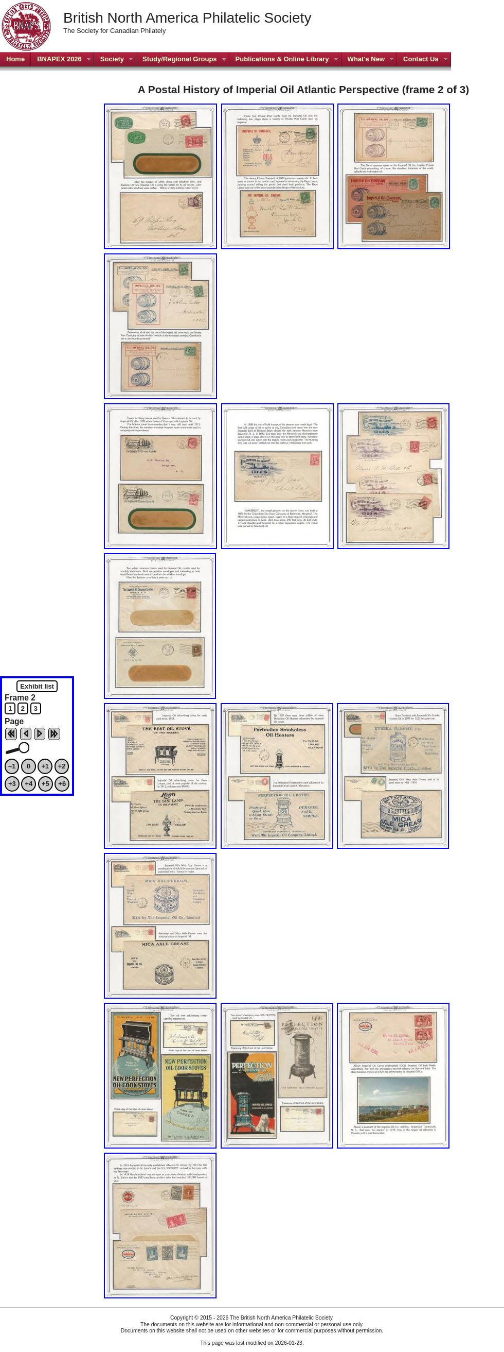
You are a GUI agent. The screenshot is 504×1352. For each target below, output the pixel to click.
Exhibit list (37, 686)
